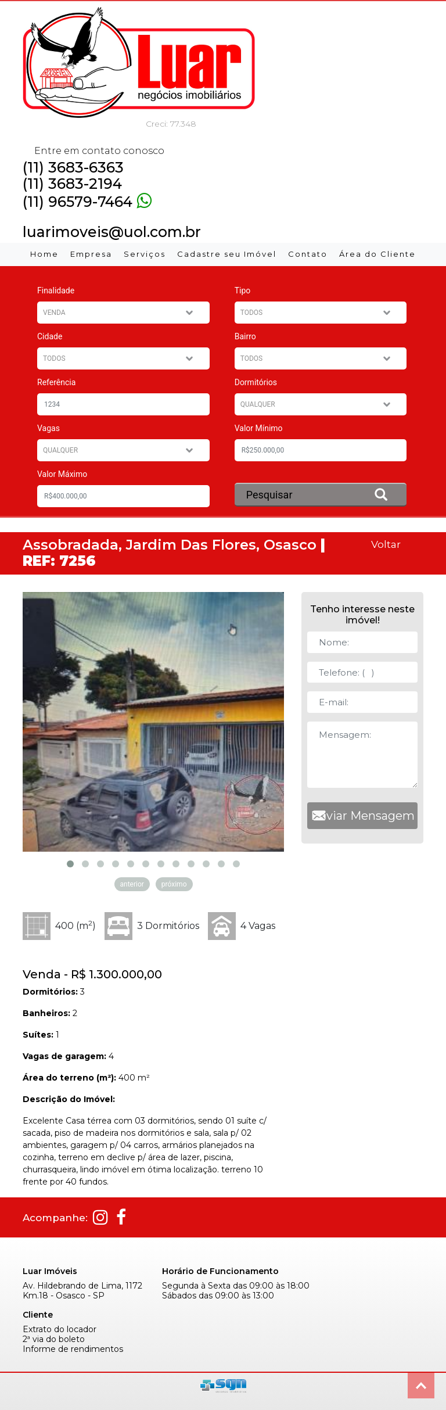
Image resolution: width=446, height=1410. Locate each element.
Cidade (49, 336)
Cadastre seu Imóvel (226, 254)
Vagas (48, 428)
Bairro (245, 336)
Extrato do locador (59, 1329)
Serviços (145, 254)
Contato (308, 254)
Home (44, 254)
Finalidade (55, 290)
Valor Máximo (62, 474)
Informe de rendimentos (73, 1349)
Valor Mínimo (259, 428)
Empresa (91, 254)
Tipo (243, 290)
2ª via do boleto (54, 1339)
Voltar (386, 544)
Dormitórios (256, 382)
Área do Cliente (377, 254)
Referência (56, 382)
